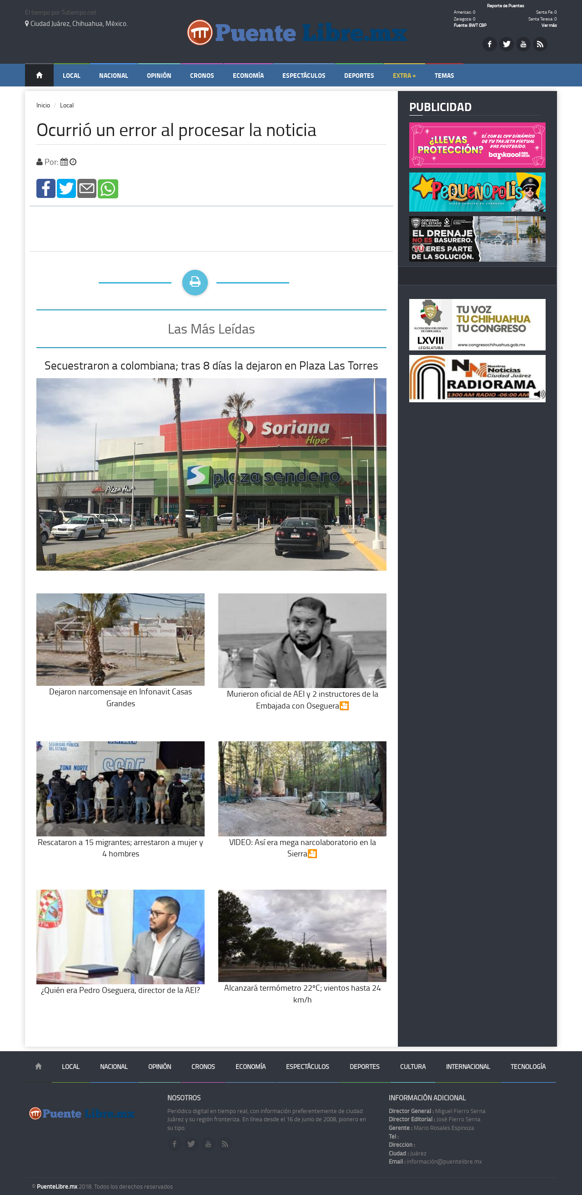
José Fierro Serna (435, 1119)
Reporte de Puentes (505, 5)
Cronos (202, 75)
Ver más (549, 25)
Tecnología (528, 1066)
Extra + (404, 75)
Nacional (113, 75)
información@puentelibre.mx (435, 1161)
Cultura (413, 1066)
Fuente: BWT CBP (470, 25)
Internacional (468, 1066)
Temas (444, 75)
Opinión (159, 75)
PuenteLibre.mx (58, 1186)
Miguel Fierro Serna (437, 1111)
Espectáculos (304, 75)
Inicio (43, 105)
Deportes (359, 75)
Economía (248, 75)
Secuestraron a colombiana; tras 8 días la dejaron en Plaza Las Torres (211, 365)
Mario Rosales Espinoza (431, 1128)
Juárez (407, 1153)
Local (71, 75)
